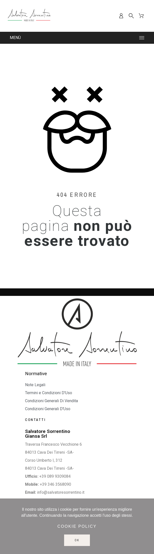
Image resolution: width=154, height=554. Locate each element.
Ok (77, 540)
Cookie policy (77, 526)
